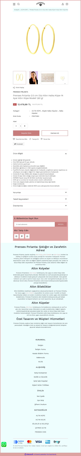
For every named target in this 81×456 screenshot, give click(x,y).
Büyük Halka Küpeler (50, 111)
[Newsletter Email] (40, 224)
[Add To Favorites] (20, 139)
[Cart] (67, 4)
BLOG (40, 362)
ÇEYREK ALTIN (40, 428)
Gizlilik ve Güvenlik (40, 377)
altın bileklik (47, 254)
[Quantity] (20, 126)
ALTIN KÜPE (36, 111)
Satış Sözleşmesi (40, 373)
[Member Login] (63, 4)
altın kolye (39, 254)
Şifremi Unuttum (41, 404)
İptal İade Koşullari (41, 381)
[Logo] (40, 4)
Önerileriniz (18, 206)
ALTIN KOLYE (40, 420)
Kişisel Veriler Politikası (40, 385)
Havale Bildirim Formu (40, 353)
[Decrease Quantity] (16, 126)
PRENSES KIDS (40, 432)
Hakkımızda (40, 357)
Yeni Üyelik (40, 396)
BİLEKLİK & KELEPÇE (40, 424)
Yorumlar (17, 192)
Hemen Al (55, 133)
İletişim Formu (40, 349)
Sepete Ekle (26, 133)
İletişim (40, 345)
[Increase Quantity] (25, 126)
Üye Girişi (40, 400)
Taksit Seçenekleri (20, 199)
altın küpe (57, 254)
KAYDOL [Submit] (61, 224)
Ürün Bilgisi (18, 153)
